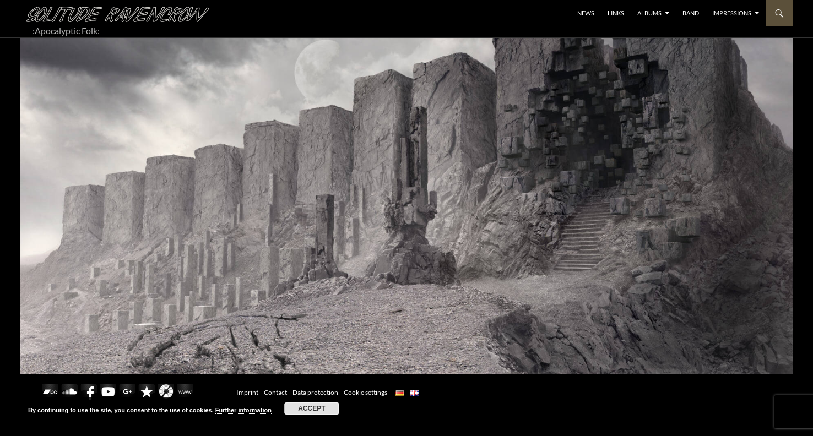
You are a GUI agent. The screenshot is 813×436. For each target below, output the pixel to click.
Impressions (731, 13)
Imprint (247, 392)
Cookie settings (365, 392)
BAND (690, 13)
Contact (275, 392)
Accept (311, 408)
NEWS (585, 13)
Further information (243, 410)
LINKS (616, 13)
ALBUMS (649, 13)
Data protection (315, 392)
